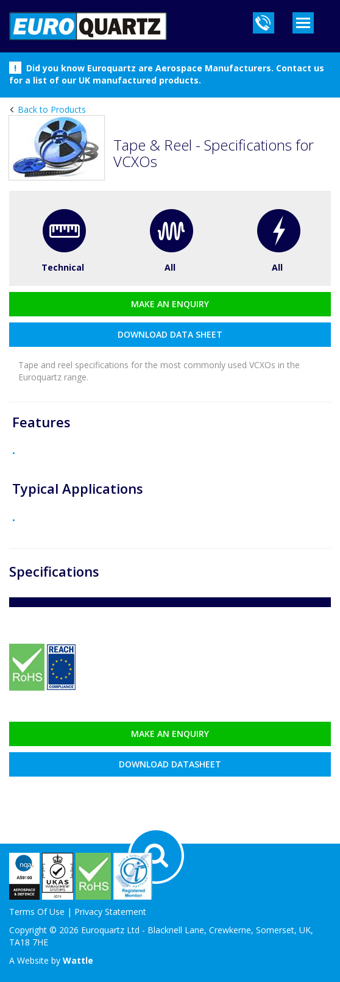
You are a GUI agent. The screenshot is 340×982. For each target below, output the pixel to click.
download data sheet (170, 334)
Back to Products (50, 109)
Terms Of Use (37, 911)
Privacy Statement (110, 911)
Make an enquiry (170, 304)
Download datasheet (170, 764)
